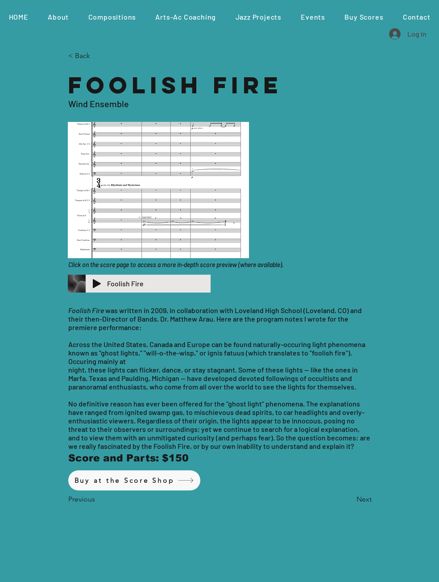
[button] (112, 16)
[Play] (97, 283)
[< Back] (97, 56)
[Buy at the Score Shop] (134, 480)
